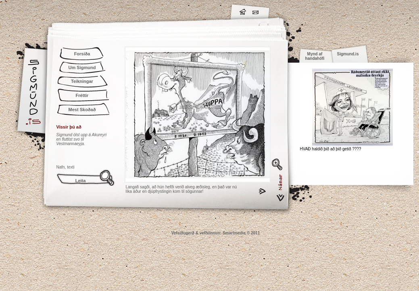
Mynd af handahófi (315, 56)
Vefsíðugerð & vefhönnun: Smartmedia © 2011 (215, 233)
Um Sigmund (82, 67)
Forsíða (82, 53)
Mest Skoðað (82, 109)
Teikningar (82, 81)
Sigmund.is (104, 10)
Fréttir (82, 95)
